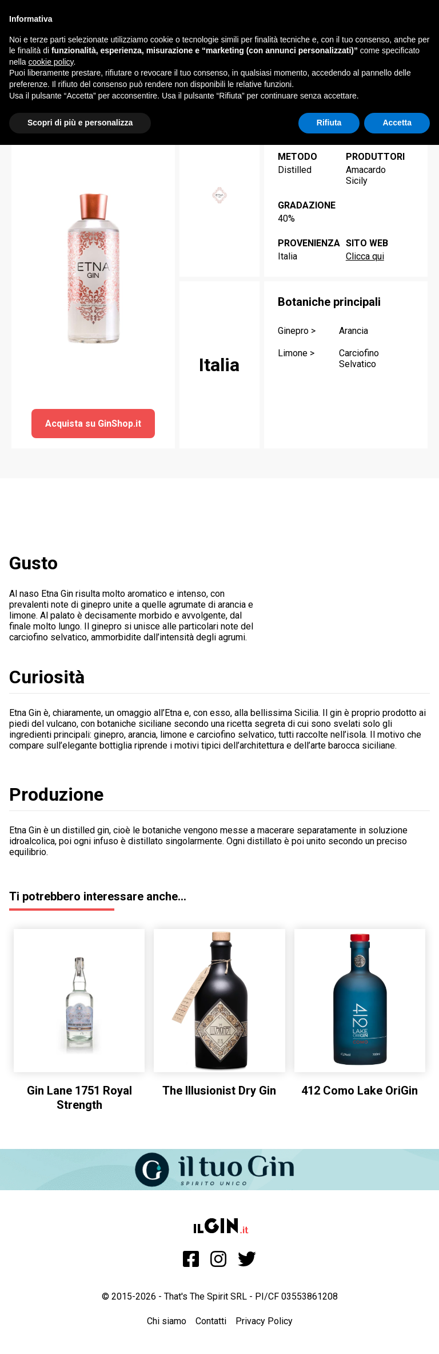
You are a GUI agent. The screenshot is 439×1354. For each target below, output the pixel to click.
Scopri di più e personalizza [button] (80, 122)
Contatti (210, 1321)
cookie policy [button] (50, 61)
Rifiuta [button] (329, 122)
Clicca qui (365, 256)
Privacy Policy (264, 1321)
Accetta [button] (397, 122)
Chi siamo (166, 1321)
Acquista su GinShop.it (93, 423)
